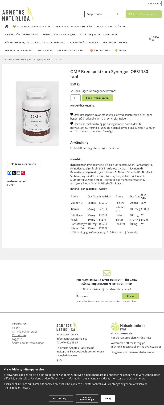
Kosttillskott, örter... (112, 26)
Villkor (16, 328)
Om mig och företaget (25, 331)
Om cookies (19, 335)
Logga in (17, 339)
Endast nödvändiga (87, 398)
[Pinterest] (23, 173)
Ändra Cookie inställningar (28, 343)
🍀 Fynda (121, 50)
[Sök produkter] (99, 14)
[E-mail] (18, 173)
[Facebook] (9, 173)
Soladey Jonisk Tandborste (99, 34)
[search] (118, 14)
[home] (6, 27)
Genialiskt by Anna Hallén (73, 26)
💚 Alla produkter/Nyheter (32, 26)
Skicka (130, 295)
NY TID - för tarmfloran (21, 34)
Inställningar (61, 398)
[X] (14, 173)
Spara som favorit (24, 163)
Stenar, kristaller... (71, 50)
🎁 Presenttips (100, 50)
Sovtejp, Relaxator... (19, 50)
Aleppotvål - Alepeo (84, 42)
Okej (108, 398)
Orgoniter (45, 50)
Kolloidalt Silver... (116, 42)
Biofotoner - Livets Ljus (59, 34)
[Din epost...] (98, 296)
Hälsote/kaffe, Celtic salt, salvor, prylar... (35, 42)
